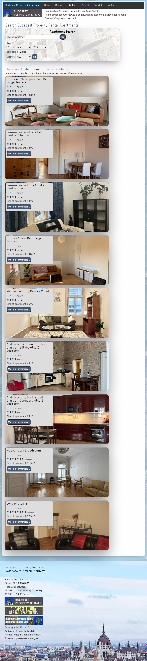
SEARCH (27, 571)
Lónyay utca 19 (17, 503)
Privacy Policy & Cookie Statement (23, 634)
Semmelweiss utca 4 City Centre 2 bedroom (25, 133)
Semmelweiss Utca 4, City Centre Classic (25, 186)
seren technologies (28, 638)
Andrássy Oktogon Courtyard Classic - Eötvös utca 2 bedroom (28, 347)
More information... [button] (19, 100)
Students (73, 4)
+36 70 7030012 (18, 579)
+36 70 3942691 (20, 583)
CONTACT (39, 571)
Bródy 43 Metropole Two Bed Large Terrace (28, 80)
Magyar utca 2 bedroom (24, 450)
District (98, 5)
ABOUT (17, 571)
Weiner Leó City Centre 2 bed (28, 291)
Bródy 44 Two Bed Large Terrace (24, 239)
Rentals (59, 4)
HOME (8, 571)
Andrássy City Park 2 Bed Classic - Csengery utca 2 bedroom (25, 400)
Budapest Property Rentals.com (22, 4)
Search (85, 4)
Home (47, 4)
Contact (111, 4)
